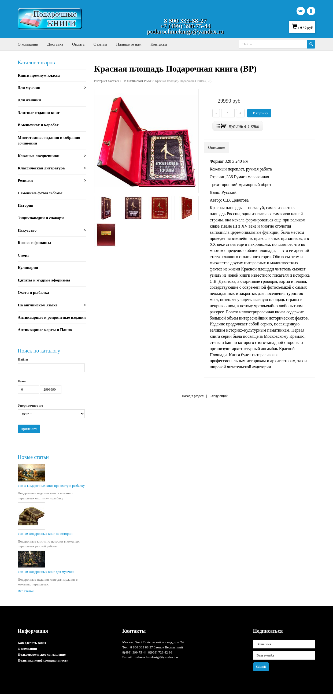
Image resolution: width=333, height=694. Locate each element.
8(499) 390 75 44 (134, 652)
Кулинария (28, 267)
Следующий (218, 396)
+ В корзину (259, 113)
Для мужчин (29, 88)
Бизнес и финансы (34, 242)
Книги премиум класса (39, 75)
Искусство (27, 230)
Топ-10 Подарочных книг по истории (45, 534)
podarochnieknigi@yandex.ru (185, 31)
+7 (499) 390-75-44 (185, 26)
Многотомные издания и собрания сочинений (49, 140)
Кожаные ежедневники (39, 156)
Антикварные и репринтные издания (52, 317)
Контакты (158, 44)
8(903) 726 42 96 (160, 652)
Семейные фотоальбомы (40, 193)
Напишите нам (128, 44)
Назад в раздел (193, 396)
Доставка (55, 44)
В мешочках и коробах (38, 125)
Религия (25, 180)
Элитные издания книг (39, 112)
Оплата (78, 44)
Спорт (23, 255)
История (25, 205)
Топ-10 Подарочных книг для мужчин (45, 572)
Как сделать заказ (32, 643)
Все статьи (26, 591)
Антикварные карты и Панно (45, 330)
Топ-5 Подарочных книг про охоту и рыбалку (51, 486)
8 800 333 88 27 (141, 647)
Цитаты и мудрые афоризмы (44, 280)
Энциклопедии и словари (41, 218)
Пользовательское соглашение (42, 654)
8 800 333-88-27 (185, 20)
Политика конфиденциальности (43, 660)
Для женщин (29, 100)
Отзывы (100, 44)
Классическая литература (41, 168)
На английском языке (37, 305)
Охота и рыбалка (33, 292)
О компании (28, 44)
